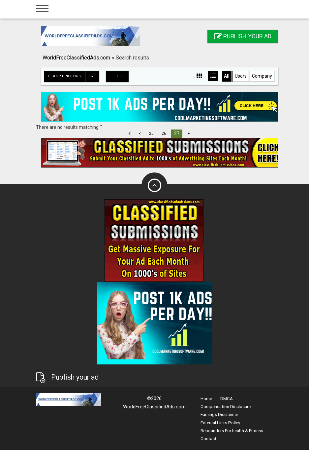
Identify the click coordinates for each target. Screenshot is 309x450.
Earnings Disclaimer (219, 414)
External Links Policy (220, 422)
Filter (117, 76)
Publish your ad (242, 36)
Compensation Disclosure (226, 406)
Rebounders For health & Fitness (232, 430)
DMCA (226, 398)
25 (151, 133)
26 (164, 133)
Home (206, 398)
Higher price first (73, 76)
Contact (208, 438)
